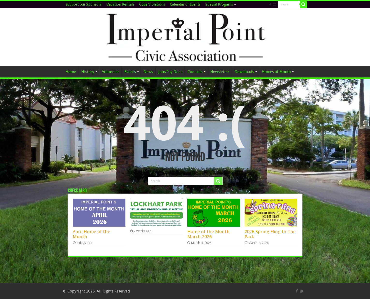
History (87, 72)
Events (130, 72)
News (148, 72)
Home (70, 72)
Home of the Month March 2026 (208, 234)
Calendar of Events (185, 4)
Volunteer (110, 72)
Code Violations (152, 4)
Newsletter (219, 72)
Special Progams (219, 4)
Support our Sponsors (83, 4)
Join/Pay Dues (170, 72)
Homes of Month (276, 72)
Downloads (244, 72)
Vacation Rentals (120, 4)
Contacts (195, 72)
